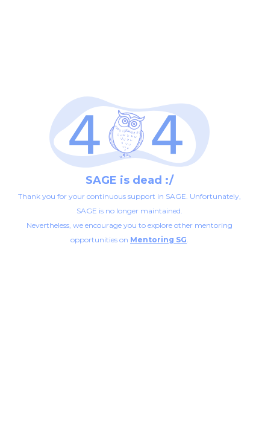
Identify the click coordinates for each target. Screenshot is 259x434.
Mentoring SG (158, 239)
